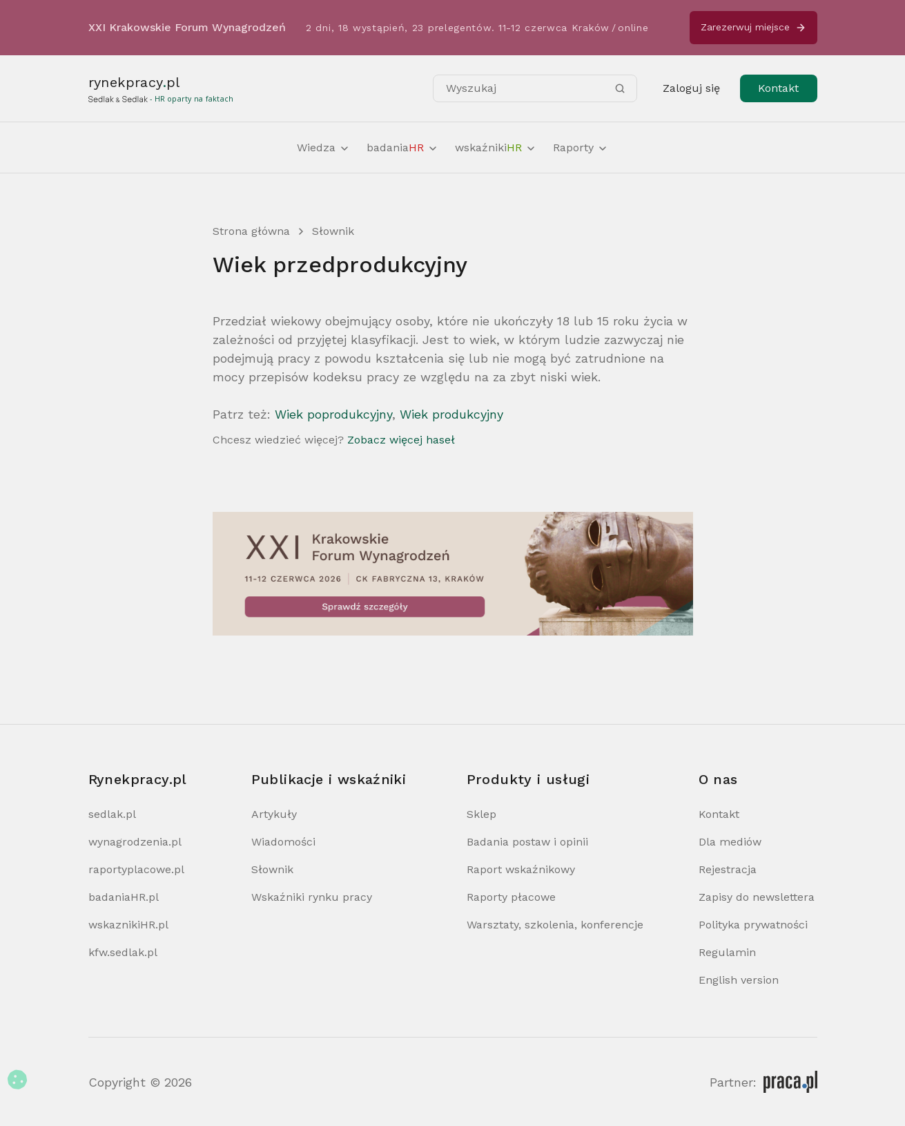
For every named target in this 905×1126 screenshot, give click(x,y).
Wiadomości (283, 841)
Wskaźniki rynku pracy (311, 897)
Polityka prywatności (753, 924)
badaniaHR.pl (123, 897)
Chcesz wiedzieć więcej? (334, 439)
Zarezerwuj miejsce (753, 27)
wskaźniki (495, 147)
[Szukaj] (619, 88)
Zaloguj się (691, 88)
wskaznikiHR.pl (128, 924)
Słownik (333, 231)
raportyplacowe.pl (136, 869)
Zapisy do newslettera (757, 897)
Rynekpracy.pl (137, 779)
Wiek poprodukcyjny (333, 414)
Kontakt (778, 88)
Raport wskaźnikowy (521, 869)
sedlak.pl (112, 814)
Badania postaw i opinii (527, 841)
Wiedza (323, 147)
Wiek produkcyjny (451, 414)
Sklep (481, 814)
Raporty (580, 147)
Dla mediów (730, 841)
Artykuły (274, 814)
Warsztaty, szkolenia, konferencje (555, 924)
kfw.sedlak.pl (122, 952)
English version (739, 979)
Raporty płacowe (511, 897)
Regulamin (727, 952)
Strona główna (251, 231)
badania (402, 147)
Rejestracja (728, 869)
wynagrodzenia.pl (135, 841)
